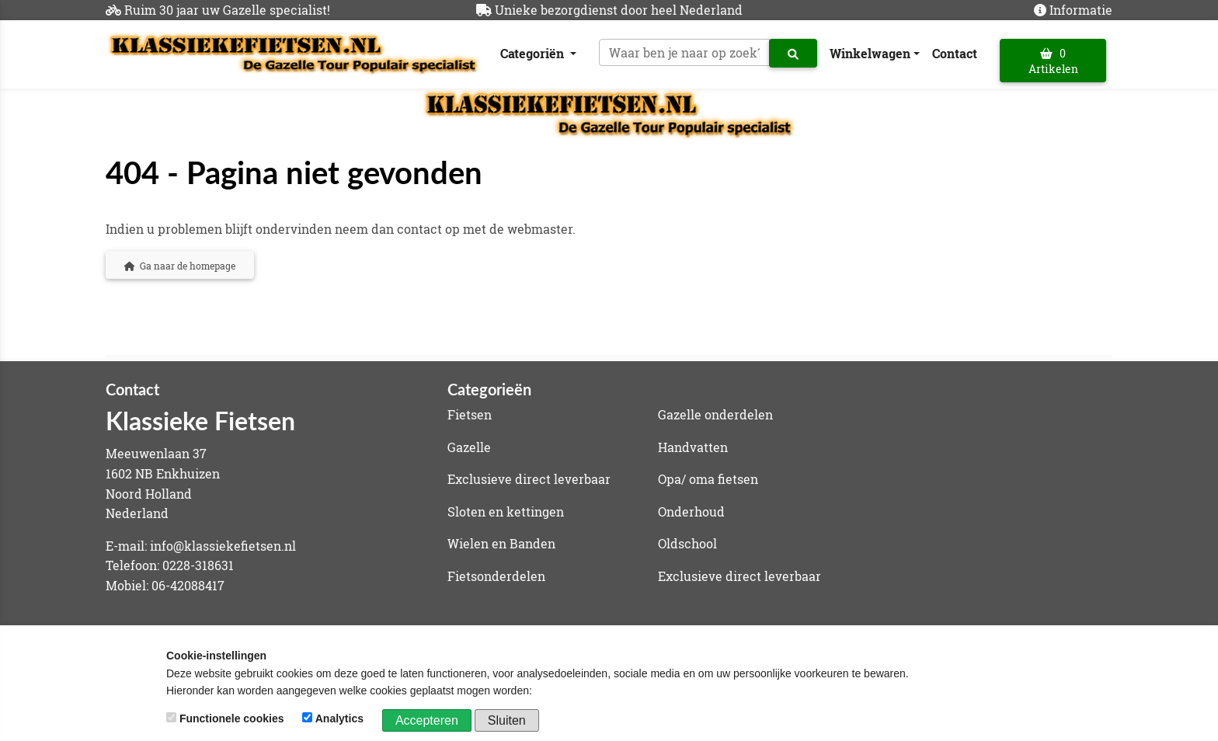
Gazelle (469, 447)
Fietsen (469, 414)
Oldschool (687, 543)
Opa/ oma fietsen (708, 479)
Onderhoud (691, 511)
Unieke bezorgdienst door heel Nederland (619, 10)
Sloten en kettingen (505, 511)
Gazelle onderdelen (715, 414)
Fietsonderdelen (496, 576)
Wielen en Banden (501, 543)
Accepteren (426, 720)
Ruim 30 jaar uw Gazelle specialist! (227, 10)
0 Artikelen (1053, 61)
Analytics (334, 718)
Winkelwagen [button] (870, 53)
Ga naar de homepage (179, 265)
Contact (954, 53)
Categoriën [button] (533, 53)
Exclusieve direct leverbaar (529, 479)
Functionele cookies (226, 718)
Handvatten (693, 447)
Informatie (1080, 10)
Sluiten (507, 720)
